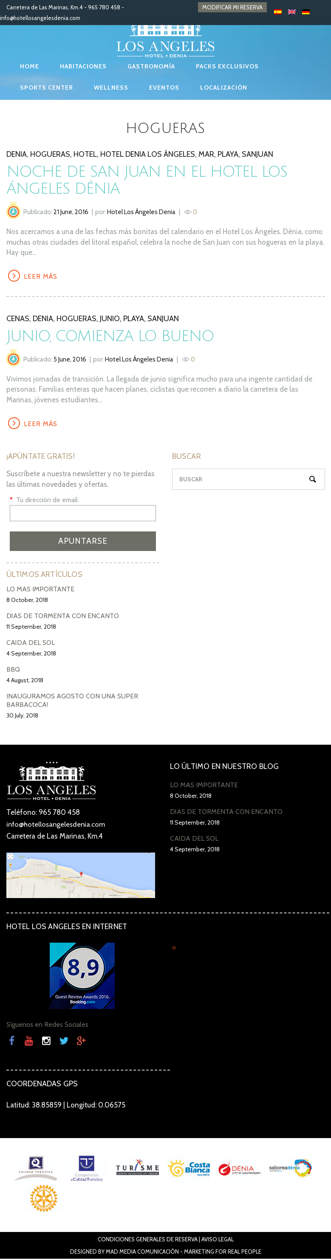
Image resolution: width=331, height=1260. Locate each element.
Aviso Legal (217, 1240)
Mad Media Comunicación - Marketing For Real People (183, 1252)
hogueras (50, 154)
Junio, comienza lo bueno (112, 336)
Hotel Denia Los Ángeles (147, 154)
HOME (29, 66)
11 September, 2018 (31, 628)
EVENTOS (164, 87)
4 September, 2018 (31, 654)
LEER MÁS (41, 277)
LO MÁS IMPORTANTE (40, 590)
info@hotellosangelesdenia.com (40, 17)
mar (206, 154)
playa (228, 154)
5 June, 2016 (70, 360)
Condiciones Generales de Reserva (148, 1240)
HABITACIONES (83, 66)
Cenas (17, 319)
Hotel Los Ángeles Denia (141, 212)
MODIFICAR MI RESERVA (232, 7)
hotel (85, 154)
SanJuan (257, 154)
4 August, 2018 (24, 681)
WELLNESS (111, 87)
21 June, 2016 (71, 212)
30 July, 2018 (22, 716)
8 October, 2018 (27, 601)
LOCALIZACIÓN (223, 87)
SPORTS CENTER (46, 87)
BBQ (13, 671)
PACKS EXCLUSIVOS (227, 66)
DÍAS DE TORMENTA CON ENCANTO (62, 617)
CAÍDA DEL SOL (30, 644)
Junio (110, 319)
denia (16, 154)
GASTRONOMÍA (151, 66)
